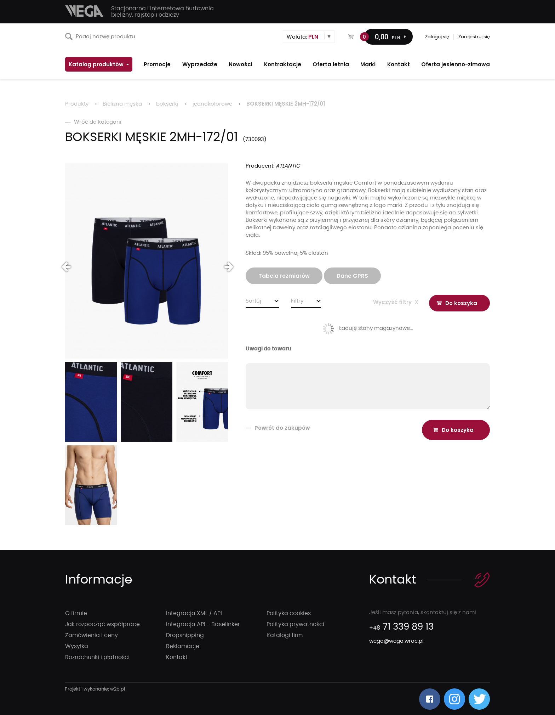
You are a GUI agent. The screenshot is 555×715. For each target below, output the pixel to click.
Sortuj (253, 301)
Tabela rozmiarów (284, 276)
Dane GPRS (352, 276)
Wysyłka (76, 646)
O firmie (76, 613)
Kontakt (177, 657)
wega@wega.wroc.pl (396, 641)
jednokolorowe (212, 104)
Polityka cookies (289, 613)
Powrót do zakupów (278, 428)
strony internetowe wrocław (95, 689)
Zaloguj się (437, 37)
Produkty (76, 104)
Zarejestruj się (474, 37)
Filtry (297, 301)
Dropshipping (185, 635)
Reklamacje (182, 646)
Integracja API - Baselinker (203, 624)
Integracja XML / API (194, 613)
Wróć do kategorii (93, 122)
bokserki (167, 104)
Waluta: (302, 36)
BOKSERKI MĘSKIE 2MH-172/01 (285, 103)
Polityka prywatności (295, 624)
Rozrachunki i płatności (97, 657)
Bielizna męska (122, 104)
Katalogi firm (285, 635)
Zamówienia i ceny (91, 635)
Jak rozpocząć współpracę (102, 624)
